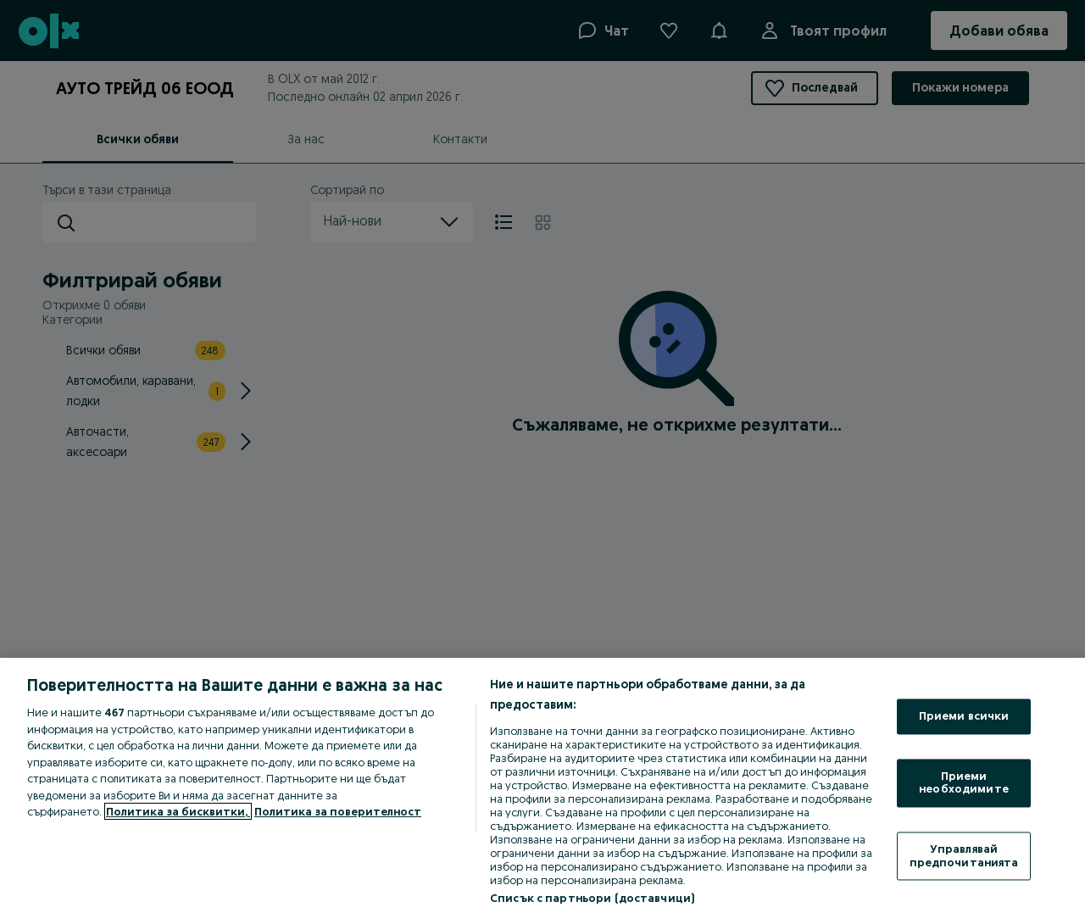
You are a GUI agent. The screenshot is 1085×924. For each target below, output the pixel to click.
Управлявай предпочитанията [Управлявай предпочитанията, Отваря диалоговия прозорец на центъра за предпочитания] (964, 855)
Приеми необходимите (964, 782)
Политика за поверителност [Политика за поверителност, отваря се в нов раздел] (337, 811)
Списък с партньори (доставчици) (592, 898)
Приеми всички (964, 716)
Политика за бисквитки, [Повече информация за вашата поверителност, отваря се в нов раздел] (178, 811)
